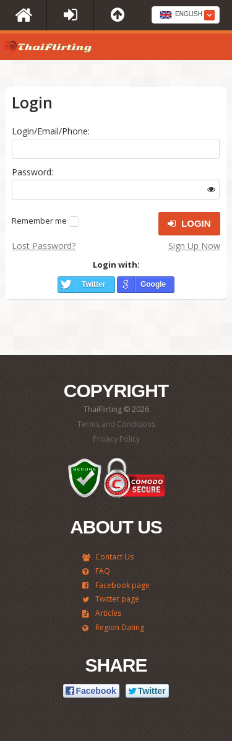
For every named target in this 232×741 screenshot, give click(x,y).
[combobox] (186, 15)
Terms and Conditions (116, 424)
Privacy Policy (116, 439)
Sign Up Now (194, 246)
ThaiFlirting (46, 50)
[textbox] (185, 15)
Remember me (39, 220)
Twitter (93, 284)
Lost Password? (43, 246)
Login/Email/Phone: (51, 131)
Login (189, 223)
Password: (32, 172)
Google (153, 284)
